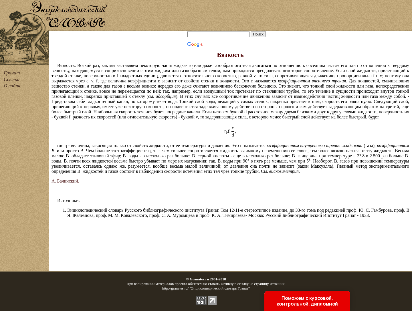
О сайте (12, 85)
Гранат (12, 73)
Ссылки (11, 79)
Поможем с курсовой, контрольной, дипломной (307, 301)
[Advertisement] (260, 16)
